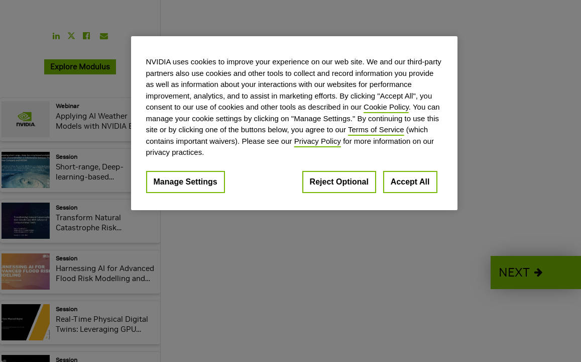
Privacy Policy (317, 141)
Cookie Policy (386, 107)
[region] (294, 123)
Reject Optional (339, 181)
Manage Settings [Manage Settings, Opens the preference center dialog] (185, 181)
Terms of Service (376, 129)
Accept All (410, 181)
